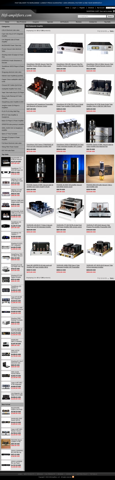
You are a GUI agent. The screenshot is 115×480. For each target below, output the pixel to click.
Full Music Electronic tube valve (11, 143)
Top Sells (107, 22)
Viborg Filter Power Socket (10, 147)
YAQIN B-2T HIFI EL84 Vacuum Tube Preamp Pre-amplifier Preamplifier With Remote (98, 226)
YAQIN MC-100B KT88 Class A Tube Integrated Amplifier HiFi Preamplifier (68, 266)
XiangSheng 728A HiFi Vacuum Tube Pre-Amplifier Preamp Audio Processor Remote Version (70, 65)
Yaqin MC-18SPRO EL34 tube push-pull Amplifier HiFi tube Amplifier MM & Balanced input (39, 266)
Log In (74, 8)
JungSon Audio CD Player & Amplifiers (10, 106)
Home (67, 8)
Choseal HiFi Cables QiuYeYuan (12, 85)
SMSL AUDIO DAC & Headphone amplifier (12, 129)
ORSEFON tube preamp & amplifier (13, 124)
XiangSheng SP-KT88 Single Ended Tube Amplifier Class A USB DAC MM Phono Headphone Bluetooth (99, 105)
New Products (21, 22)
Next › (112, 31)
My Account (100, 8)
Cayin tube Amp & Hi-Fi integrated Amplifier (12, 35)
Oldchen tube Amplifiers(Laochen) (12, 76)
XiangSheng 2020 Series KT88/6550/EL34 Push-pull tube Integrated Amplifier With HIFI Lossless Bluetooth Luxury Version (40, 145)
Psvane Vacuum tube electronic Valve (11, 50)
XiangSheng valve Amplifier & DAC (13, 102)
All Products (64, 22)
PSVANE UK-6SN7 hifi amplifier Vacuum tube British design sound (69, 186)
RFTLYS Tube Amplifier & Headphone (10, 116)
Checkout (91, 8)
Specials (50, 22)
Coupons (36, 22)
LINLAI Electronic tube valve (10, 30)
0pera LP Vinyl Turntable (9, 134)
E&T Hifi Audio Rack (8, 150)
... (108, 31)
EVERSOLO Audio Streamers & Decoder (12, 62)
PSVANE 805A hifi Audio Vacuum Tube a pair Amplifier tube (99, 186)
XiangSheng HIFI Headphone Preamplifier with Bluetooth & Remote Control (40, 105)
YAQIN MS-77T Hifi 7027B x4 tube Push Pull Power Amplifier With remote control (69, 226)
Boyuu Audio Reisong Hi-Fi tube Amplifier (12, 97)
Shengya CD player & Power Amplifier (11, 138)
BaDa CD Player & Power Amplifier (13, 121)
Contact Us (93, 22)
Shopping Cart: (92, 11)
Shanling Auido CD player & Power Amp (12, 56)
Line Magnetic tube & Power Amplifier (10, 41)
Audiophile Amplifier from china (11, 89)
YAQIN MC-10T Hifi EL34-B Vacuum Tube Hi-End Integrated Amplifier (99, 266)
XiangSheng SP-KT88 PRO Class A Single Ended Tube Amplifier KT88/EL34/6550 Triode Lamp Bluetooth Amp (70, 105)
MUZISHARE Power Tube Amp (11, 45)
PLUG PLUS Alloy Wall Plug (10, 111)
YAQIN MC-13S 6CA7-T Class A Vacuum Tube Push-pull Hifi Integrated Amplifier (39, 226)
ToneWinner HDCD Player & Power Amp (13, 67)
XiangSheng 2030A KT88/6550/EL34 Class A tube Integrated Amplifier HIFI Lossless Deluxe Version (70, 145)
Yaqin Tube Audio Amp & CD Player (13, 92)
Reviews (79, 22)
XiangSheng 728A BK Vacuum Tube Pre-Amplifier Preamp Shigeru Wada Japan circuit (39, 65)
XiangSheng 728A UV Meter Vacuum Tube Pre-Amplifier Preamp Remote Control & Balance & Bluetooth (99, 65)
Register (82, 8)
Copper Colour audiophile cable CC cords (13, 80)
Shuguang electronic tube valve (11, 72)
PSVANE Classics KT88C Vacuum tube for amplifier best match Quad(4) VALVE (40, 186)
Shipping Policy (82, 474)
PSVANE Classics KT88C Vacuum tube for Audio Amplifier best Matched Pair (99, 145)
